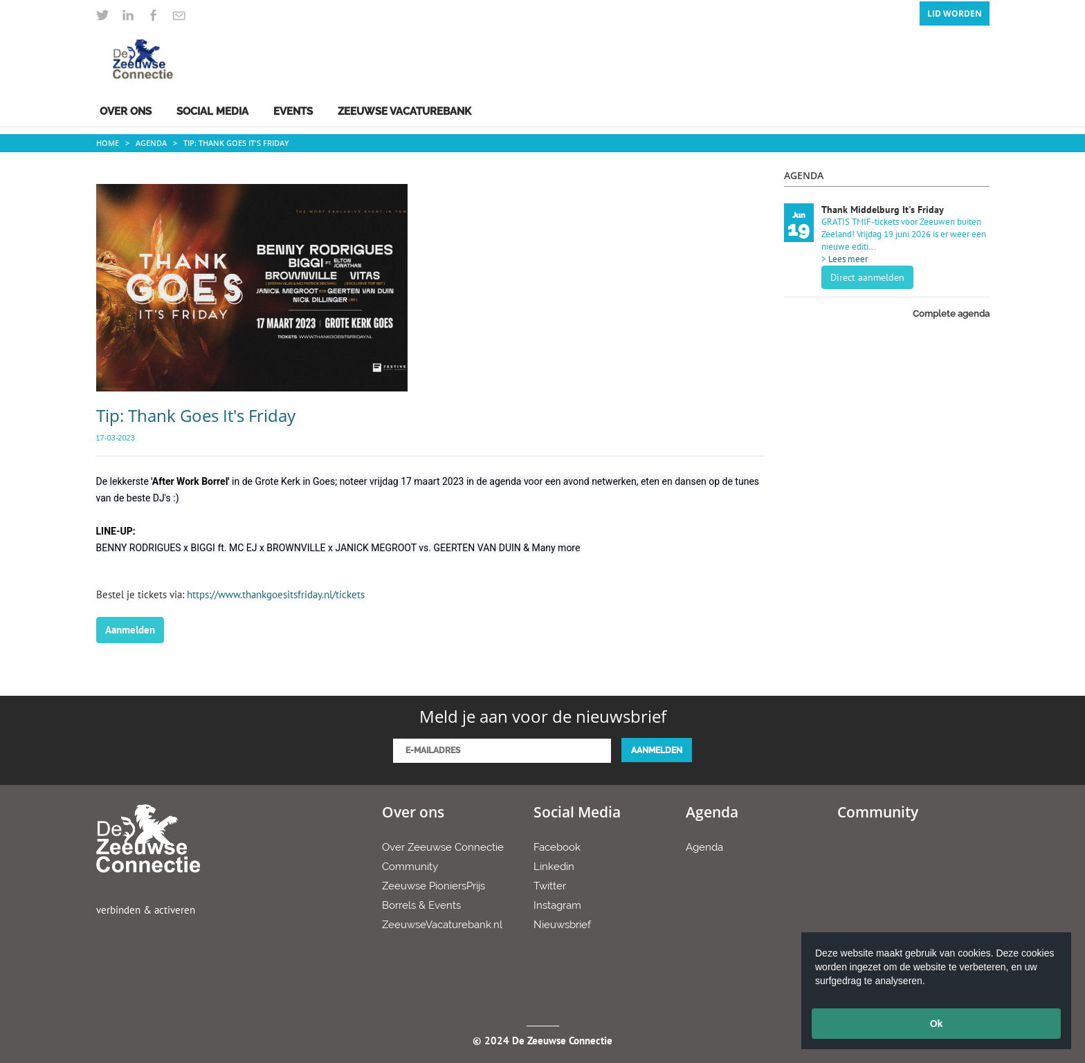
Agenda (151, 143)
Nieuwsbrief (562, 924)
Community (410, 866)
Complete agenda (951, 313)
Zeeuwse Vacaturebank (404, 111)
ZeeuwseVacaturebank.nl (442, 924)
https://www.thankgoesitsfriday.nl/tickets (276, 594)
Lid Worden (954, 13)
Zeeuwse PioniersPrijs (433, 886)
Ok (936, 1023)
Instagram (557, 905)
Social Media (212, 111)
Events (293, 111)
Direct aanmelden (867, 277)
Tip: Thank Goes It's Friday (236, 143)
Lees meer (848, 259)
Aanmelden (130, 629)
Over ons (126, 111)
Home (107, 143)
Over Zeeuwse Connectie (443, 847)
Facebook (557, 847)
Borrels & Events (421, 905)
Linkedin (554, 866)
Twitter (550, 886)
